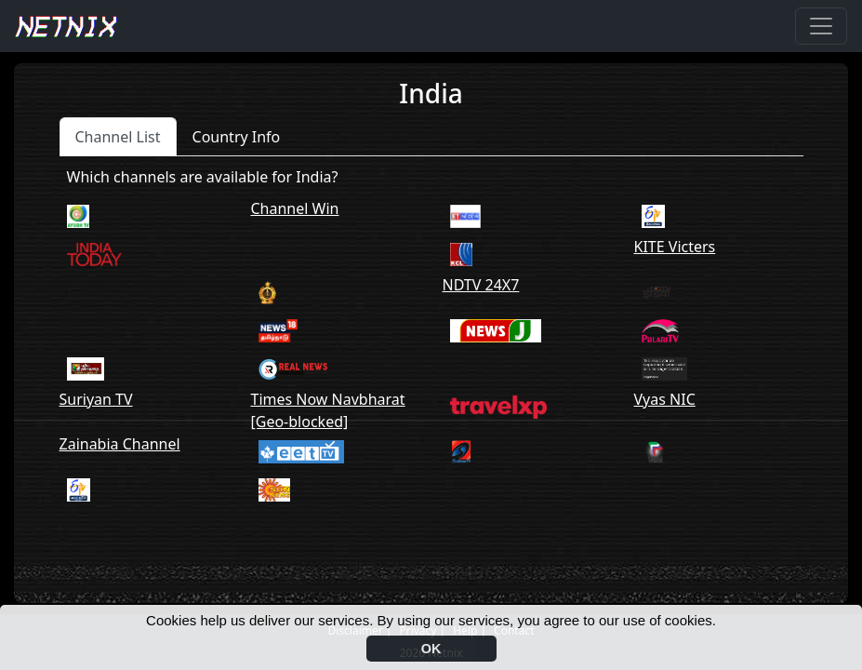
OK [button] (431, 648)
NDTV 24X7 (481, 285)
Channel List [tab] (118, 137)
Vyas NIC (665, 399)
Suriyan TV (96, 399)
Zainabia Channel (120, 444)
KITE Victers (675, 246)
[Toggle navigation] (821, 26)
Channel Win (295, 208)
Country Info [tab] (236, 137)
